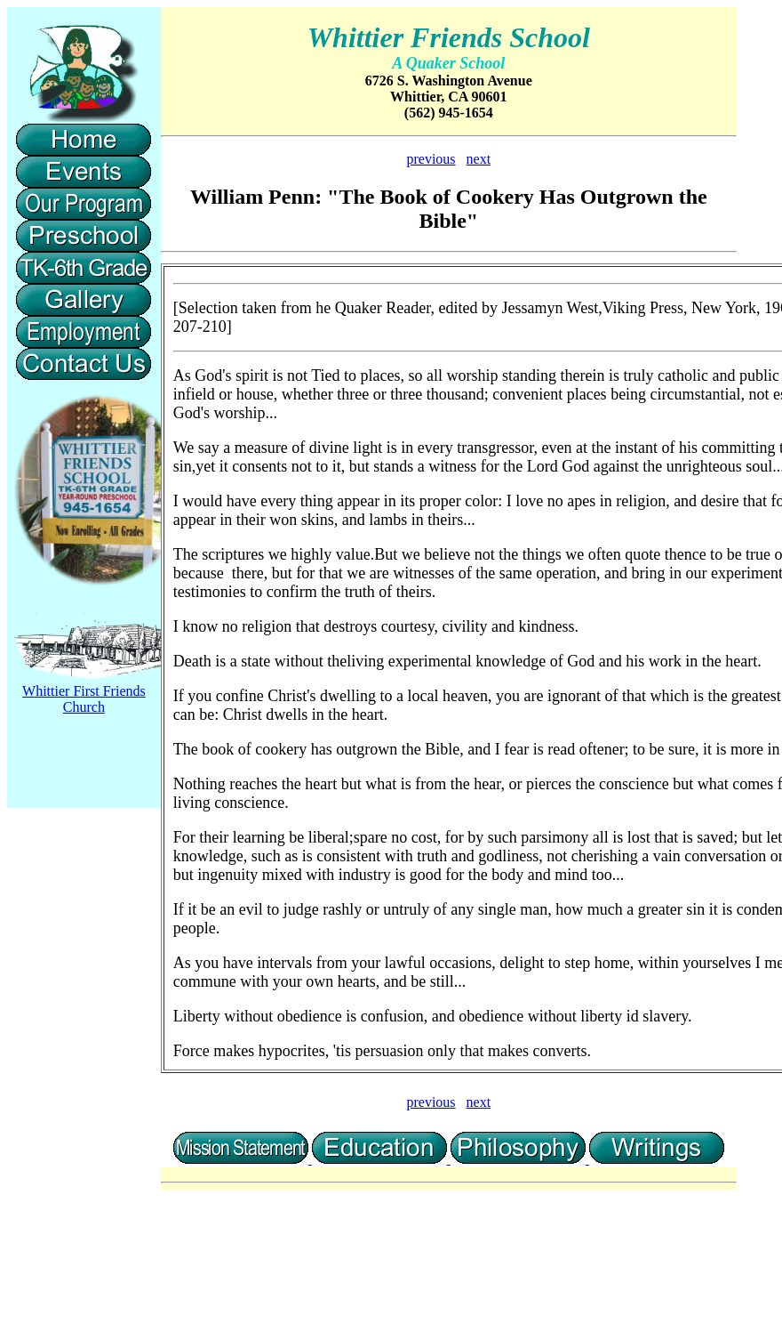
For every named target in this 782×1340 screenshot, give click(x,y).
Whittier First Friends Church (84, 698)
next (479, 158)
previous (430, 158)
